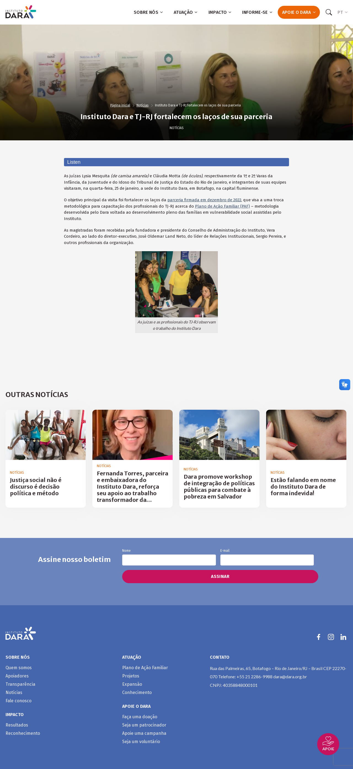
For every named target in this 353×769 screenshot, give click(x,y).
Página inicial (120, 105)
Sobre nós (148, 12)
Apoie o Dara (298, 12)
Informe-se (257, 12)
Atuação (185, 12)
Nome (169, 557)
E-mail (267, 557)
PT (342, 12)
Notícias (143, 105)
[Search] (328, 12)
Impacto (219, 12)
